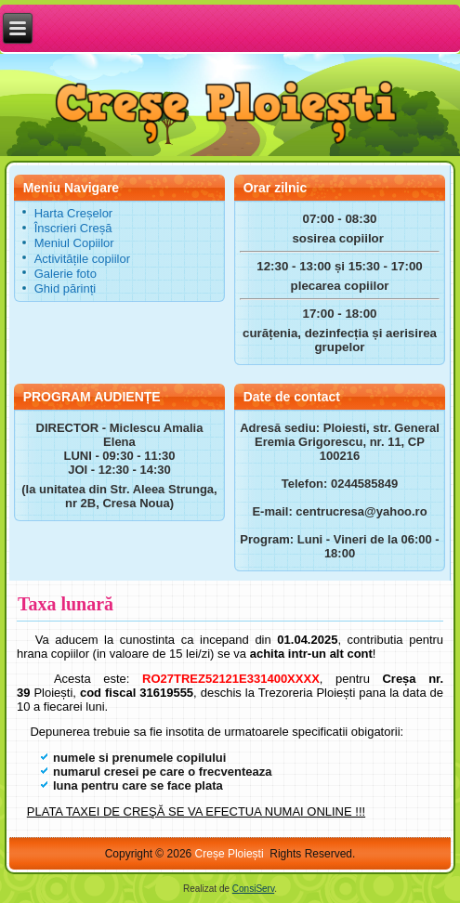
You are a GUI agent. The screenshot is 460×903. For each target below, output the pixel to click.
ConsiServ (253, 888)
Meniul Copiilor (74, 243)
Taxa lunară (65, 604)
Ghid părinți (65, 288)
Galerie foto (65, 274)
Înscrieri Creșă (73, 228)
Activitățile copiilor (82, 259)
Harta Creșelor (73, 213)
